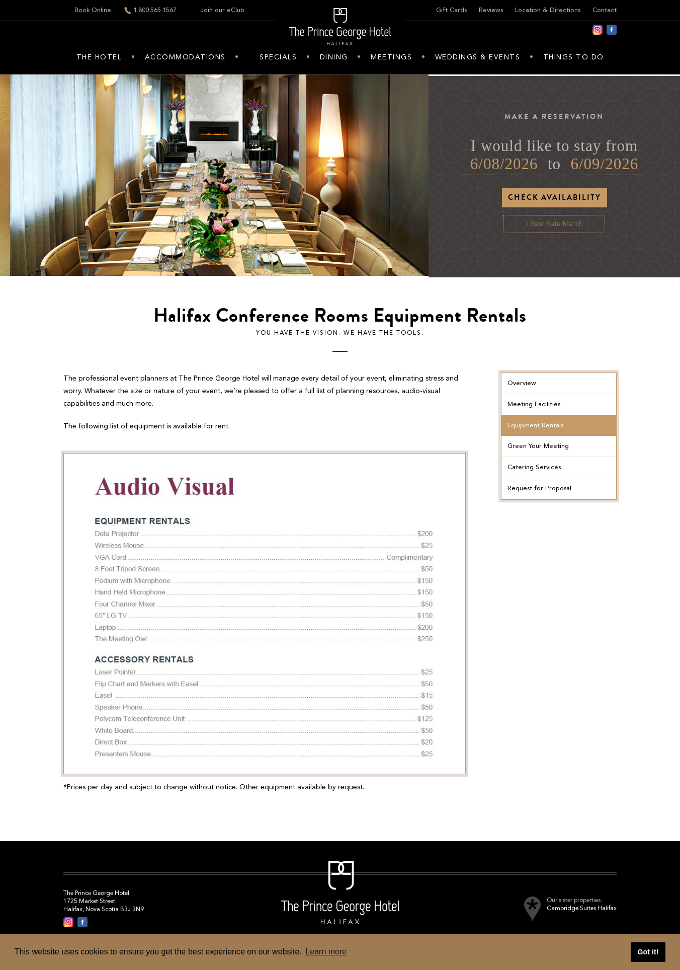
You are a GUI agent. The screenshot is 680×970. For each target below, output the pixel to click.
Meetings (391, 57)
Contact (604, 10)
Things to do (573, 57)
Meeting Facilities (533, 404)
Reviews (491, 10)
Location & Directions (547, 10)
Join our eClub (222, 10)
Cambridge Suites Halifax (582, 909)
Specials (278, 57)
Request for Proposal (539, 488)
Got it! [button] (647, 952)
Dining (334, 57)
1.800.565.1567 (155, 10)
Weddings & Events (478, 57)
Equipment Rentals (535, 425)
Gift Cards (451, 10)
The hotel (99, 57)
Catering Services (534, 467)
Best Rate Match (554, 224)
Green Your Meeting (538, 446)
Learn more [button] (326, 951)
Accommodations (185, 57)
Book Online (92, 10)
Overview (521, 383)
